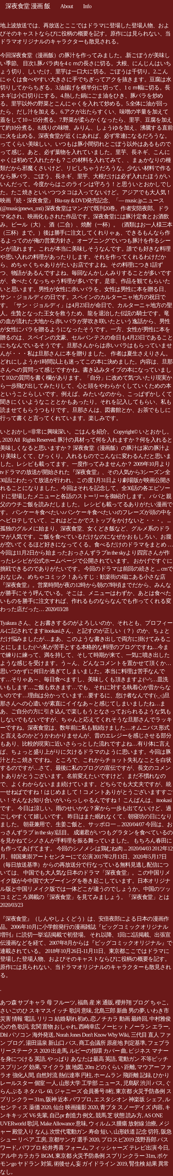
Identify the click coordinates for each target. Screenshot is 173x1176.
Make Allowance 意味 (63, 1123)
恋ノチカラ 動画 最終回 (118, 1019)
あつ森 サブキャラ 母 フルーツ (37, 1002)
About (66, 6)
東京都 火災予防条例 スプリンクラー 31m (105, 1156)
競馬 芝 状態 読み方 (119, 1115)
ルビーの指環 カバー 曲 (97, 1051)
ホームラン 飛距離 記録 (122, 1075)
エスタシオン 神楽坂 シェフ (128, 1099)
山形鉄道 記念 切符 (136, 1132)
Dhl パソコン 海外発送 (27, 1035)
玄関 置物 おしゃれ (53, 1027)
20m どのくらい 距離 (110, 1067)
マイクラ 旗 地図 (62, 1067)
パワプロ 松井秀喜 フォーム (53, 1148)
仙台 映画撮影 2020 (75, 1107)
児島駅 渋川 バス (143, 1083)
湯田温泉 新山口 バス (51, 1043)
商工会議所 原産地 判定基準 (112, 1043)
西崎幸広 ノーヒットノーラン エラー (123, 1027)
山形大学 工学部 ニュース (90, 1083)
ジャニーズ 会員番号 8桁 (84, 1091)
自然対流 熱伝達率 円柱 (64, 1075)
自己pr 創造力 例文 (71, 1115)
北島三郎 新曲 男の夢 (119, 1011)
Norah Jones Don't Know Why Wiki (92, 1035)
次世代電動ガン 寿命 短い (80, 1132)
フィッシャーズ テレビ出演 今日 (128, 1148)
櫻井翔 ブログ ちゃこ (141, 1002)
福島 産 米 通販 (95, 1002)
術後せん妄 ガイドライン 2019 (90, 1164)
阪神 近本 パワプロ (69, 1099)
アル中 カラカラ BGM (26, 1156)
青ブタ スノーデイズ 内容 (131, 1107)
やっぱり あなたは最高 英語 (81, 1059)
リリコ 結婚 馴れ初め (62, 1019)
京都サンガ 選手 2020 (73, 1139)
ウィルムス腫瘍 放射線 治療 (122, 1123)
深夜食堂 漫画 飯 (27, 5)
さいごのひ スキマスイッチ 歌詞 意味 (46, 1011)
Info (87, 6)
